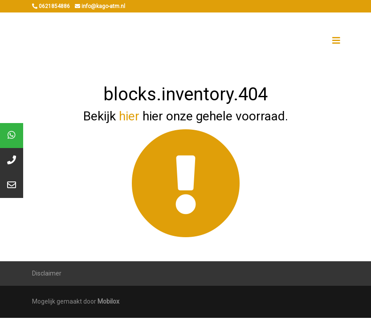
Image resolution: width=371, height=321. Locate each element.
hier (129, 116)
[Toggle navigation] (336, 40)
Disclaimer (46, 273)
